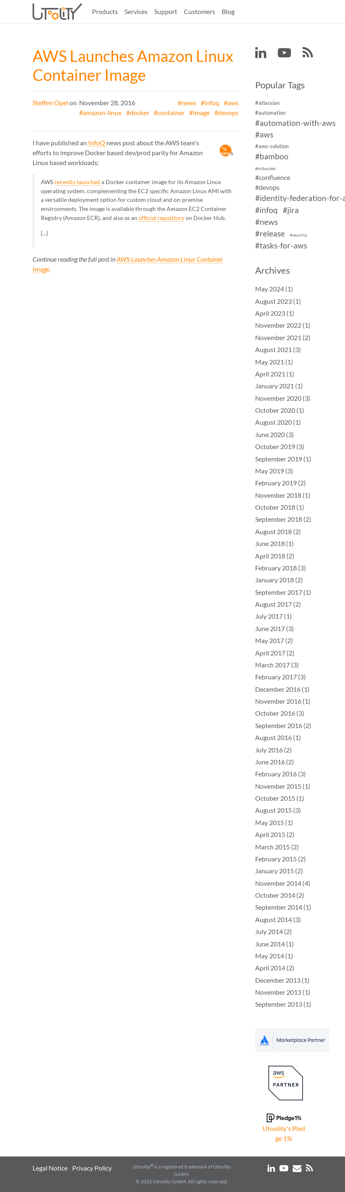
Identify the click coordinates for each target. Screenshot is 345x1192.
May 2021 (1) (274, 362)
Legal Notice (50, 1168)
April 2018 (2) (274, 556)
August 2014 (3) (278, 919)
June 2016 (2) (274, 762)
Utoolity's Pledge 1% (284, 1133)
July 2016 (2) (273, 750)
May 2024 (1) (274, 289)
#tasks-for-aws (281, 245)
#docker (137, 112)
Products (105, 11)
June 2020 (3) (274, 434)
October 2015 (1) (279, 798)
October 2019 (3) (279, 446)
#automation (270, 112)
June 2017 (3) (274, 628)
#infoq (210, 102)
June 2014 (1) (274, 944)
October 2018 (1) (279, 507)
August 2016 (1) (278, 737)
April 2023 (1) (274, 313)
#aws (231, 102)
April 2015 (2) (274, 834)
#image (199, 112)
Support (165, 11)
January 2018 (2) (279, 580)
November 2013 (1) (282, 992)
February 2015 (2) (280, 859)
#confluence (272, 177)
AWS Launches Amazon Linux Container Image (133, 65)
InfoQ (96, 143)
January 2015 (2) (279, 871)
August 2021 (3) (278, 349)
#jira (291, 210)
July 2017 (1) (273, 616)
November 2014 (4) (282, 883)
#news (187, 102)
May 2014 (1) (274, 956)
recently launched (77, 181)
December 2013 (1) (282, 980)
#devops (226, 112)
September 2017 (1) (283, 592)
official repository (161, 217)
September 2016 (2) (283, 725)
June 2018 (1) (274, 543)
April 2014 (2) (274, 968)
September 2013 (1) (283, 1004)
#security (298, 235)
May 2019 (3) (274, 471)
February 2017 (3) (280, 677)
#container (169, 112)
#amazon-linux (100, 112)
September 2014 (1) (283, 907)
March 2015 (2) (277, 847)
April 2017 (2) (274, 653)
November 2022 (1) (282, 325)
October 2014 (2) (279, 895)
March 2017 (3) (277, 665)
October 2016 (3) (279, 713)
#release (270, 234)
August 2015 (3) (278, 810)
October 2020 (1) (279, 410)
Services (136, 11)
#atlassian (267, 102)
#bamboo (272, 156)
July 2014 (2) (273, 931)
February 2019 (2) (280, 483)
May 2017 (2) (274, 640)
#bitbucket (265, 168)
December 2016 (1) (282, 689)
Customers (199, 11)
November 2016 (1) (282, 701)
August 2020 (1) (278, 422)
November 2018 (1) (282, 495)
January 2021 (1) (279, 386)
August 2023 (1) (278, 301)
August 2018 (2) (278, 531)
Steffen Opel (50, 102)
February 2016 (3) (280, 774)
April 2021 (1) (274, 374)
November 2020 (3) (282, 398)
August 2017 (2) (278, 604)
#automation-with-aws (295, 123)
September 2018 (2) (283, 519)
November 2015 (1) (282, 786)
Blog (228, 11)
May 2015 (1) (274, 822)
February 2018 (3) (280, 568)
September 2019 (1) (283, 459)
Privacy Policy (92, 1168)
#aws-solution (272, 146)
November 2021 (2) (282, 337)
